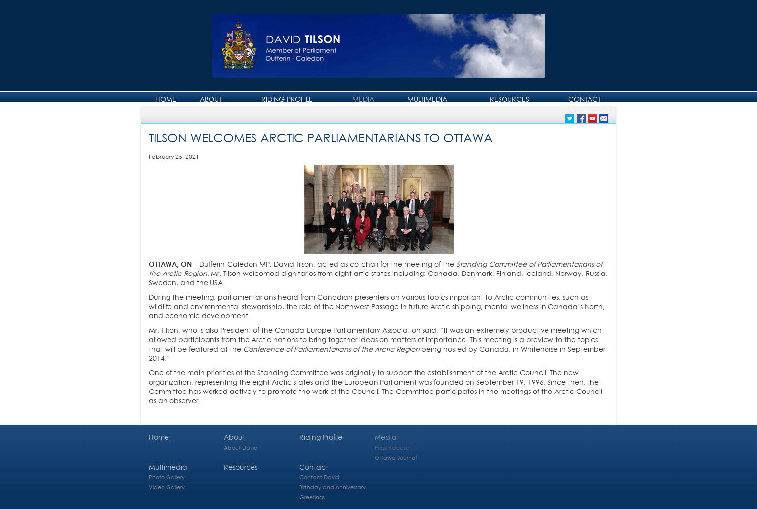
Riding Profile (287, 99)
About (211, 99)
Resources (509, 99)
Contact (584, 99)
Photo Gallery (167, 477)
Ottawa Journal (396, 457)
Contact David (319, 477)
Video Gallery (167, 487)
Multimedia (427, 99)
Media (363, 99)
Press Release (392, 447)
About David (241, 447)
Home (165, 99)
